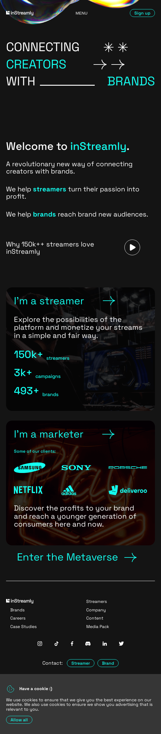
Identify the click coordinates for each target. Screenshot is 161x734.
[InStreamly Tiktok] (56, 644)
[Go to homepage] (29, 13)
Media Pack (97, 626)
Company (96, 610)
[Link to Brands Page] (80, 483)
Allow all (19, 719)
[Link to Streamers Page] (80, 349)
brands (44, 214)
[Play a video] (132, 247)
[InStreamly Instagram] (39, 644)
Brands (17, 610)
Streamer (80, 663)
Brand (108, 663)
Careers (17, 618)
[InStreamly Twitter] (121, 644)
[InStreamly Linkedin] (105, 644)
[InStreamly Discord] (87, 644)
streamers (49, 189)
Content (94, 618)
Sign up (142, 13)
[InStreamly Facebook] (72, 644)
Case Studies (23, 626)
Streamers (96, 601)
